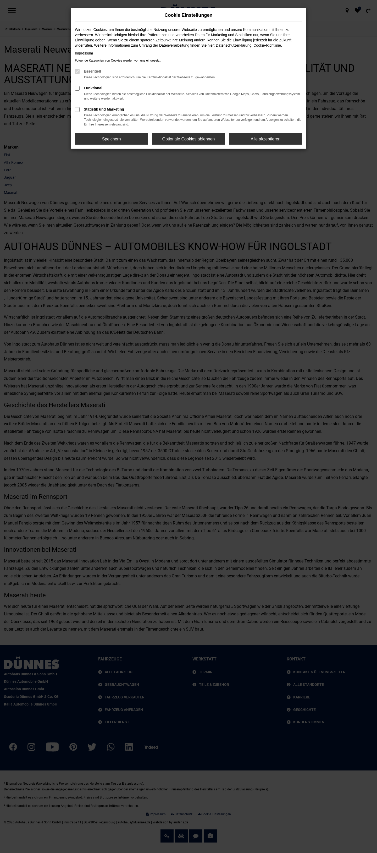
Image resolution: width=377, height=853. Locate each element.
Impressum (84, 53)
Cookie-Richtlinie (267, 45)
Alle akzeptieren (265, 139)
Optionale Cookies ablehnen (188, 139)
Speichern (111, 139)
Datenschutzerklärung (233, 45)
